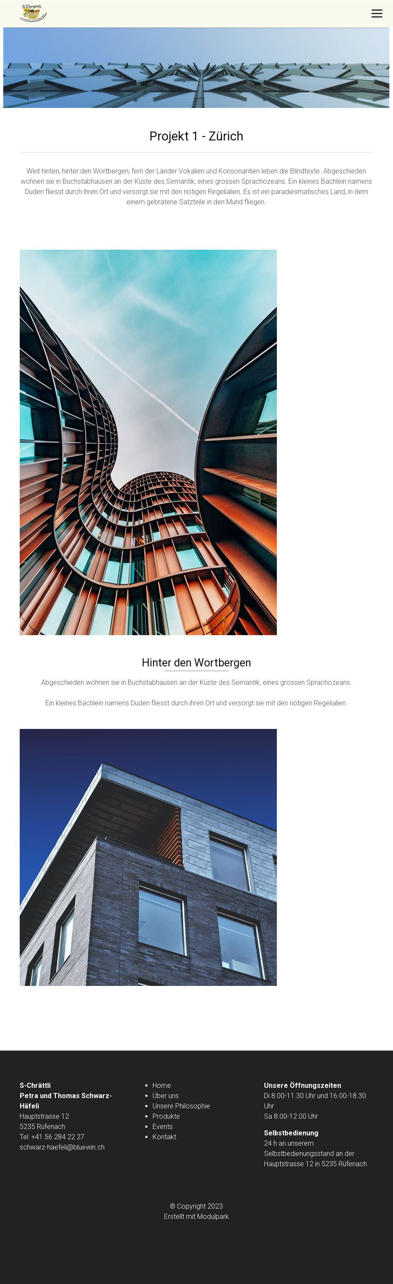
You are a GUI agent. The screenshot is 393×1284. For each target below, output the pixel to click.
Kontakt (164, 1137)
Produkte (166, 1116)
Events (163, 1127)
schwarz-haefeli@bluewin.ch (62, 1147)
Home (162, 1085)
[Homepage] (161, 13)
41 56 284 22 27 (59, 1137)
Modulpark (213, 1216)
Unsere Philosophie (181, 1106)
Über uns (166, 1096)
